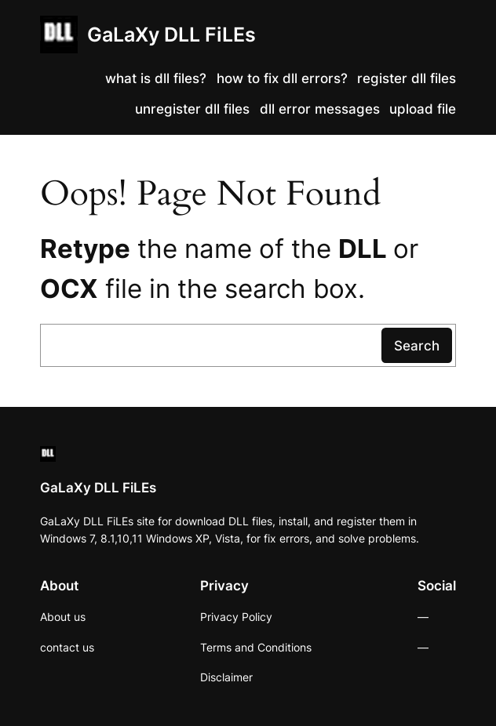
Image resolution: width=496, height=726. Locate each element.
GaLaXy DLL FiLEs (171, 34)
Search (416, 346)
